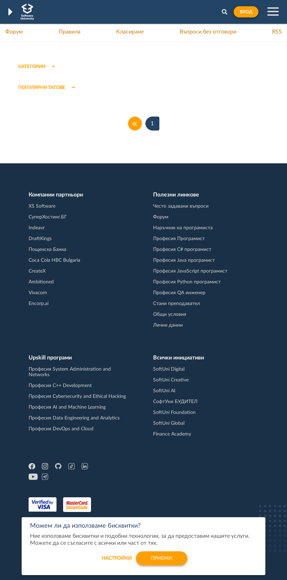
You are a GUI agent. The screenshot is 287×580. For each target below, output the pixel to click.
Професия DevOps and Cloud (61, 428)
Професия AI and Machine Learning (67, 407)
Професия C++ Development (60, 385)
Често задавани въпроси (181, 206)
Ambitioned (41, 282)
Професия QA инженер (179, 292)
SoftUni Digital (168, 369)
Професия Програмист (179, 238)
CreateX (37, 271)
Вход (246, 12)
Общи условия (169, 314)
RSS (277, 32)
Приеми (161, 560)
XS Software (42, 206)
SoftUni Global (168, 423)
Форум (14, 32)
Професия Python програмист (187, 282)
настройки (116, 560)
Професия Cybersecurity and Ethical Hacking (77, 396)
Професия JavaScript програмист (190, 271)
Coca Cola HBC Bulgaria (54, 260)
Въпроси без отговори (208, 32)
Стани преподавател (176, 303)
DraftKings (40, 238)
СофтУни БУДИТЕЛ (175, 401)
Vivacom (38, 292)
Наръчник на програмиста (183, 227)
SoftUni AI (164, 390)
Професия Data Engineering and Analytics (74, 418)
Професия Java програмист (184, 260)
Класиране (130, 32)
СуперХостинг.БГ (48, 217)
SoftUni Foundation (174, 412)
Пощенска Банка (47, 249)
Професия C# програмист (182, 249)
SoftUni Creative (171, 380)
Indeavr (37, 227)
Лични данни (168, 325)
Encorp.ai (38, 303)
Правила (70, 32)
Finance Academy (172, 434)
